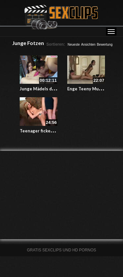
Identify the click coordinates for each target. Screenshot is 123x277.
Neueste (74, 44)
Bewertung (105, 44)
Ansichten (88, 44)
